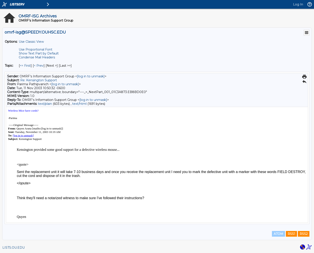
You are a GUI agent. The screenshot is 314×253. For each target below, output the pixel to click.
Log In (298, 4)
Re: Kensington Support (38, 80)
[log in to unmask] (91, 76)
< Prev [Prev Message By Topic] (39, 66)
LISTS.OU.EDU (13, 248)
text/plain (45, 104)
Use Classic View (31, 42)
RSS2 (304, 234)
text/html (79, 104)
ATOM (278, 234)
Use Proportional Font (35, 49)
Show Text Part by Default (39, 53)
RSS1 (291, 234)
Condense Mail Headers (37, 57)
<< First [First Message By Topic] (25, 66)
